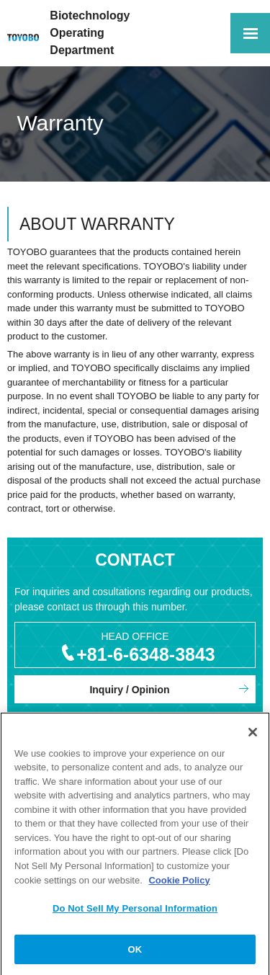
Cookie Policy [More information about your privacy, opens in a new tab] (179, 882)
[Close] (253, 734)
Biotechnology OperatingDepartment (90, 32)
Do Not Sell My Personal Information (135, 910)
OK (135, 951)
